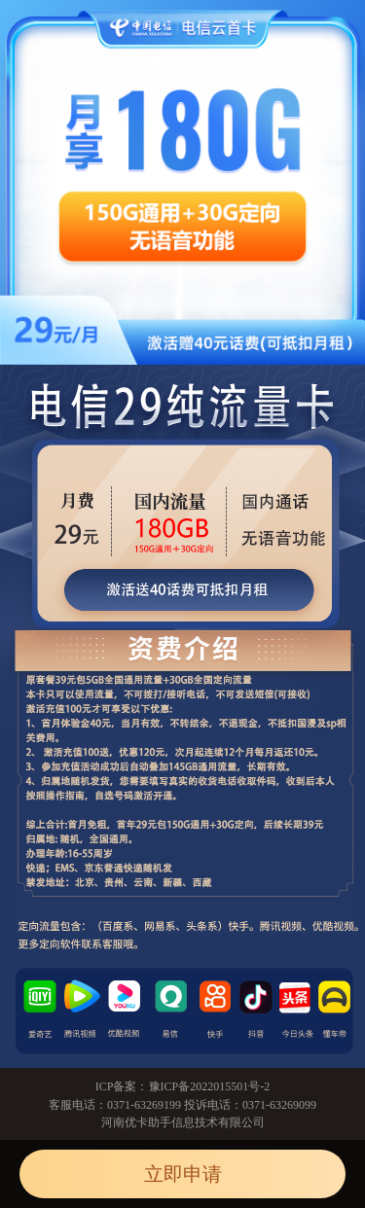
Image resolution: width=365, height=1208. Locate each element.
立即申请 (183, 1174)
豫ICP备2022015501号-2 (210, 1086)
